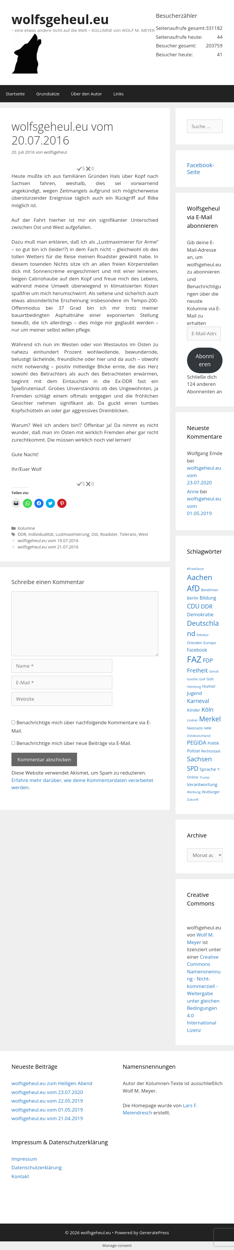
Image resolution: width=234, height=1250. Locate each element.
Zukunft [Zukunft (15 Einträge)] (192, 799)
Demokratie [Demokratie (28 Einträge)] (200, 614)
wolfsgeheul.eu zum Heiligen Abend (51, 1083)
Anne (193, 491)
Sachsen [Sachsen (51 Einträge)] (199, 758)
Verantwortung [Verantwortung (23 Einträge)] (202, 784)
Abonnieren (205, 360)
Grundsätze (48, 94)
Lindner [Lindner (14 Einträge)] (192, 720)
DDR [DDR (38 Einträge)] (207, 606)
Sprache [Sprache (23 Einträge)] (208, 769)
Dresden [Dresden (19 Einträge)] (194, 642)
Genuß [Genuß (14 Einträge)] (214, 671)
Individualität (41, 534)
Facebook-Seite (201, 168)
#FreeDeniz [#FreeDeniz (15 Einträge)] (195, 569)
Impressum (24, 1158)
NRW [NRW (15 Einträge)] (207, 728)
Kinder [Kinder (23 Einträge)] (193, 710)
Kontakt (20, 1176)
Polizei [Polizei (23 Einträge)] (193, 751)
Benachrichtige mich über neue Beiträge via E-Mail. (73, 743)
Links (118, 94)
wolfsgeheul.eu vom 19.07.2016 (48, 540)
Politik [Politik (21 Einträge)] (213, 743)
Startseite (15, 94)
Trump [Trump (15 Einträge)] (205, 777)
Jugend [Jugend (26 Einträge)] (194, 693)
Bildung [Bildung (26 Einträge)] (208, 598)
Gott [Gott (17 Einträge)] (210, 679)
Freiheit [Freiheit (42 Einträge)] (197, 670)
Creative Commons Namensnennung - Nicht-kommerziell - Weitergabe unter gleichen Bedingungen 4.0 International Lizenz (204, 993)
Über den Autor (86, 94)
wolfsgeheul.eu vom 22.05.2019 (47, 1100)
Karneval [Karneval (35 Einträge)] (198, 701)
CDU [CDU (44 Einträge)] (193, 606)
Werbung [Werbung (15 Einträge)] (194, 792)
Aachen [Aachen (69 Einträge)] (199, 577)
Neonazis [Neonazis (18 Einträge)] (195, 728)
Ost (94, 534)
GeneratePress (154, 1232)
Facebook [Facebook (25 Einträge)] (197, 650)
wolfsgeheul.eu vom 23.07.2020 (47, 1092)
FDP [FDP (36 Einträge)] (208, 660)
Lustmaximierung (72, 534)
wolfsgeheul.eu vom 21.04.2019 (47, 1118)
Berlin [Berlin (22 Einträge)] (192, 598)
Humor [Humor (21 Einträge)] (209, 686)
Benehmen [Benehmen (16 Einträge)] (209, 590)
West (143, 534)
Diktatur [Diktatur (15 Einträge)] (203, 635)
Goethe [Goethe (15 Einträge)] (192, 679)
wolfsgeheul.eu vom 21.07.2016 (48, 547)
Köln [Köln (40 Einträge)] (207, 709)
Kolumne (26, 528)
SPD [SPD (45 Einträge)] (192, 768)
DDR (22, 534)
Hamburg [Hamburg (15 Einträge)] (194, 686)
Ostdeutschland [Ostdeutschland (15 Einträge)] (199, 735)
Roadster (109, 534)
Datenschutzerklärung (36, 1167)
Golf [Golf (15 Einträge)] (202, 679)
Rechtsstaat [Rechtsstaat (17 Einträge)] (210, 751)
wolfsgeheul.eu (60, 19)
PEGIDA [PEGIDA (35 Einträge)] (196, 742)
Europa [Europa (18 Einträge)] (209, 642)
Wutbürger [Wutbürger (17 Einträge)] (211, 791)
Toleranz (128, 534)
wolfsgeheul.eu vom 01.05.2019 (47, 1109)
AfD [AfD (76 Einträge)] (193, 588)
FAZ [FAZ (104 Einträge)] (194, 659)
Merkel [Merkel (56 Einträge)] (210, 718)
